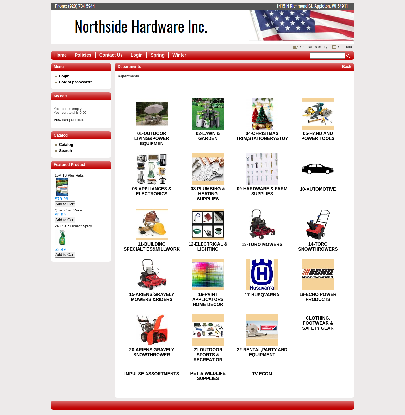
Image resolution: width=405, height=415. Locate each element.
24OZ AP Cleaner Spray (73, 226)
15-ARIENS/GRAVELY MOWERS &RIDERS (151, 297)
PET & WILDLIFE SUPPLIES (208, 376)
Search (348, 56)
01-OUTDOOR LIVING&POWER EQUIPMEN (151, 138)
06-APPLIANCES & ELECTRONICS (151, 191)
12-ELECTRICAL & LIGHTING (208, 246)
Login (137, 55)
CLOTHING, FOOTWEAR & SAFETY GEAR (317, 323)
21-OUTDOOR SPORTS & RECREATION (207, 354)
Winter (179, 55)
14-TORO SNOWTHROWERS (318, 246)
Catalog (66, 145)
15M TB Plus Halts (69, 175)
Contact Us (111, 55)
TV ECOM (262, 373)
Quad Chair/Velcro (69, 210)
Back (346, 66)
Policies (83, 55)
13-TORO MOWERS (262, 244)
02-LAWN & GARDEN (208, 136)
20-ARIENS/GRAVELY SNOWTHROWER (151, 352)
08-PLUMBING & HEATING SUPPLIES (208, 193)
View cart (61, 120)
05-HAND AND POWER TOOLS (318, 136)
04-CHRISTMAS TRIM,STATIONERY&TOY (262, 136)
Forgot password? (75, 82)
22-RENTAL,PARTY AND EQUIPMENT (262, 352)
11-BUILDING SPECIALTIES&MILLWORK (152, 246)
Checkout (345, 47)
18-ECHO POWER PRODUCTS (317, 297)
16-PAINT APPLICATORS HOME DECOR (208, 299)
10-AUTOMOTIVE (318, 189)
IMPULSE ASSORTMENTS (151, 373)
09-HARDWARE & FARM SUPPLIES (262, 191)
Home (60, 55)
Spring (158, 55)
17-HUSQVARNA (262, 294)
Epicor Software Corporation (202, 23)
